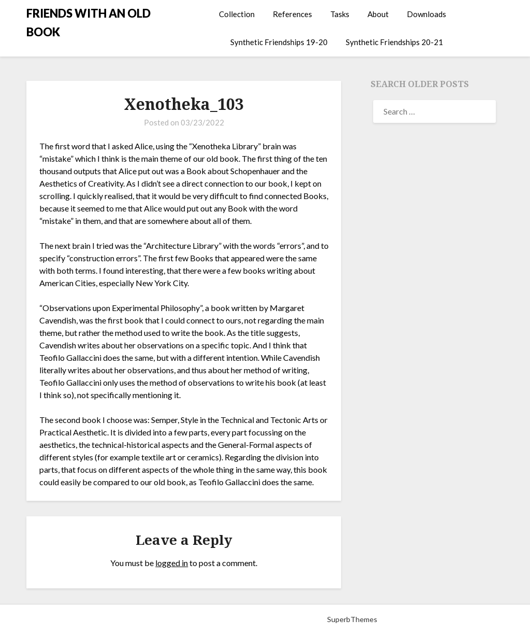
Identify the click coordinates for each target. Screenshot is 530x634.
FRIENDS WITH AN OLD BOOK (88, 22)
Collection (237, 14)
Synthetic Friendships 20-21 (394, 42)
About (378, 14)
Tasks (339, 14)
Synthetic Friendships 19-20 (279, 42)
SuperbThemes (352, 619)
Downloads (426, 14)
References (292, 14)
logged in (171, 563)
